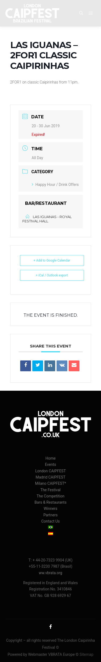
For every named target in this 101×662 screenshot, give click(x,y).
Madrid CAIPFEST (50, 477)
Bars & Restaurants (50, 502)
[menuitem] (50, 527)
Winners (50, 508)
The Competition (50, 496)
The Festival (50, 490)
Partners (50, 515)
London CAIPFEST (50, 471)
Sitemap (86, 654)
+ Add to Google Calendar (51, 260)
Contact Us (50, 521)
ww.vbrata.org (50, 573)
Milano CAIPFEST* (50, 483)
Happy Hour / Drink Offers (55, 184)
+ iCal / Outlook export (52, 275)
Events (50, 464)
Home (51, 458)
